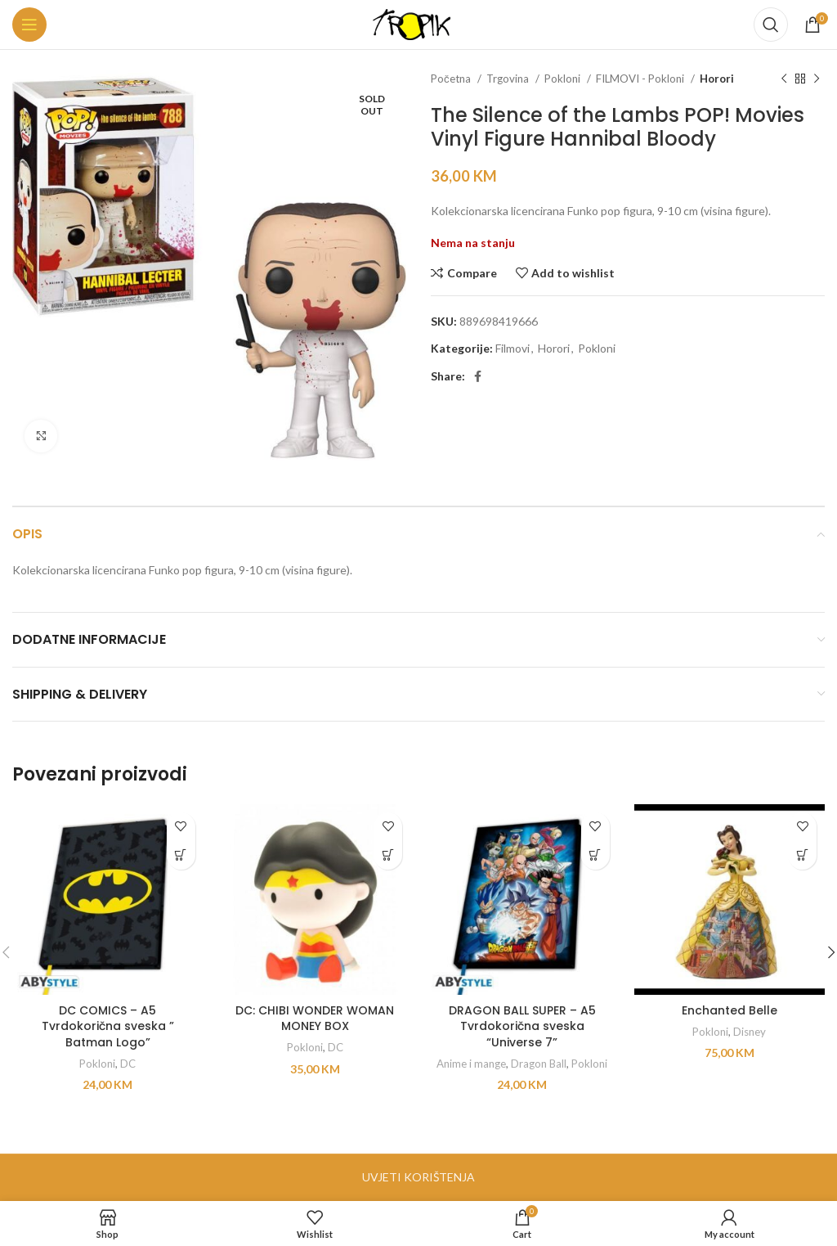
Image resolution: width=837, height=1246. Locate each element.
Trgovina (508, 78)
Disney (749, 1031)
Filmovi (512, 348)
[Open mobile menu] (29, 24)
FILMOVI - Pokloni (641, 78)
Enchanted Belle (729, 1010)
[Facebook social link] (477, 376)
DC (128, 1063)
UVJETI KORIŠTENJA (418, 1177)
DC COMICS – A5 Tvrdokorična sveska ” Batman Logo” (108, 1026)
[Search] (770, 24)
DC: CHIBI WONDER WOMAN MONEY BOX (314, 1018)
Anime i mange (471, 1063)
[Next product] (816, 79)
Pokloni (563, 78)
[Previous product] (784, 79)
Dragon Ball (538, 1063)
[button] (181, 855)
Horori (717, 78)
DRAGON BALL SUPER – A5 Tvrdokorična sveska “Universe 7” (522, 1026)
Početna (452, 78)
